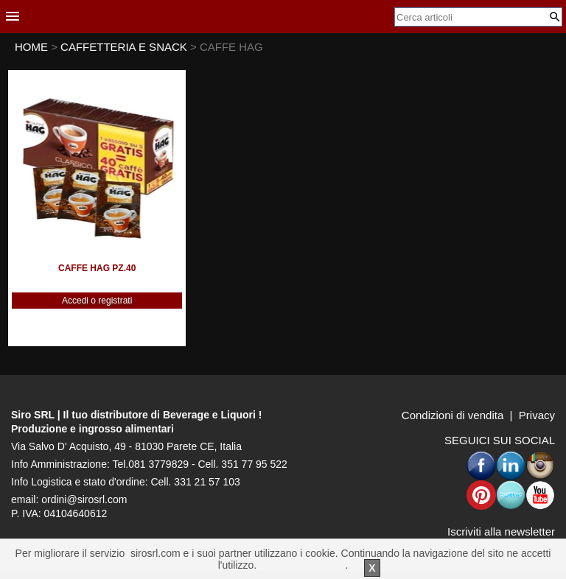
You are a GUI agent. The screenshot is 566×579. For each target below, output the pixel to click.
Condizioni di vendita (452, 415)
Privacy (537, 415)
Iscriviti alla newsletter (501, 531)
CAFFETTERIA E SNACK (125, 47)
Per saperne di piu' (302, 565)
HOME (31, 47)
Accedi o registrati (97, 300)
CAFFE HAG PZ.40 (97, 268)
